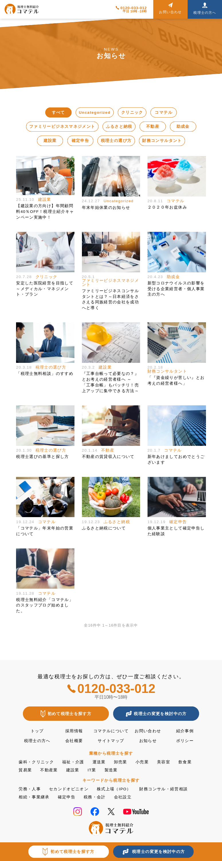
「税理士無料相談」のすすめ (44, 373)
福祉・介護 (73, 762)
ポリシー (185, 741)
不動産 (152, 126)
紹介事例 (185, 731)
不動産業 (49, 770)
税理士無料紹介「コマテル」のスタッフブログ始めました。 (44, 605)
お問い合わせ (148, 731)
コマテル (163, 112)
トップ (37, 731)
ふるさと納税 (119, 126)
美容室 (163, 762)
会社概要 (74, 741)
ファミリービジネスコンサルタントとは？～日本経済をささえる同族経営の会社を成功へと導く (110, 299)
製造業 (111, 770)
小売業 (142, 762)
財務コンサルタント (162, 140)
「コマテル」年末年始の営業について (44, 531)
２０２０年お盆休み (167, 207)
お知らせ (148, 741)
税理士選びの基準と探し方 (42, 456)
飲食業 (185, 762)
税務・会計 (95, 797)
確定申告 (80, 140)
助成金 (183, 126)
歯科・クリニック (36, 762)
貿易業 (25, 770)
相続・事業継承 (34, 797)
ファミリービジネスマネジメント (62, 126)
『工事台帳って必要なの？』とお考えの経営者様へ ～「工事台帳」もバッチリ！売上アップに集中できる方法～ (110, 382)
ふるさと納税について (104, 528)
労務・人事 (30, 789)
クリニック (132, 112)
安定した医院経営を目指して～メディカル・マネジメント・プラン (44, 289)
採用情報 (74, 731)
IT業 (92, 770)
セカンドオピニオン (69, 789)
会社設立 (122, 797)
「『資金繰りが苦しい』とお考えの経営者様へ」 (176, 380)
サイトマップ (111, 741)
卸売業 (120, 762)
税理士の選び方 (116, 140)
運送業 (99, 762)
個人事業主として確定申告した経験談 (176, 531)
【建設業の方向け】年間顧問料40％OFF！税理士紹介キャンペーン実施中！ (45, 211)
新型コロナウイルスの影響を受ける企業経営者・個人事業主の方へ (176, 289)
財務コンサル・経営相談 (163, 789)
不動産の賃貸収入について (108, 456)
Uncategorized (95, 112)
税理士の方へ (37, 741)
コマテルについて (111, 731)
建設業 (50, 140)
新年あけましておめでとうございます (176, 459)
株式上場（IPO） (114, 789)
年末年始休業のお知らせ (106, 207)
